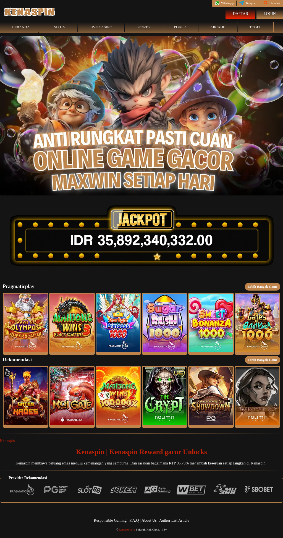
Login (270, 14)
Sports (143, 27)
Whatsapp (224, 3)
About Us (150, 520)
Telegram (248, 3)
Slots (59, 27)
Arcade (217, 27)
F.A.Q (134, 520)
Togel (255, 27)
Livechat (271, 3)
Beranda (21, 27)
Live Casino (101, 27)
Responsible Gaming (110, 520)
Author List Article (174, 520)
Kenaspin (7, 441)
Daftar (240, 14)
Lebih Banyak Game (262, 287)
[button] (25, 324)
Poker (180, 27)
